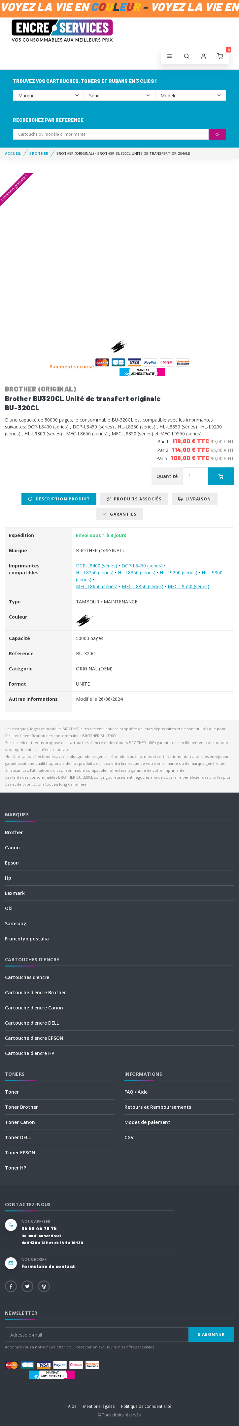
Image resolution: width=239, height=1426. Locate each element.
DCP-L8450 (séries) (142, 565)
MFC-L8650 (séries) (97, 586)
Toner (12, 1092)
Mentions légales (99, 1406)
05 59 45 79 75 (39, 1228)
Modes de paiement (147, 1122)
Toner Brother (21, 1107)
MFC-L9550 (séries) (188, 586)
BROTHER (39, 153)
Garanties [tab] (119, 514)
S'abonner (211, 1334)
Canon (12, 847)
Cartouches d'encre (27, 977)
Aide (72, 1406)
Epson (12, 863)
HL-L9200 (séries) (178, 572)
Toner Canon (20, 1122)
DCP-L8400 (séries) (96, 565)
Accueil (13, 153)
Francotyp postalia (27, 938)
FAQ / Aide (136, 1092)
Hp (8, 878)
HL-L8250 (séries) (95, 572)
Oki (9, 908)
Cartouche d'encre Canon (34, 1007)
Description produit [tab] (59, 499)
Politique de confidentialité (146, 1406)
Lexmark (15, 893)
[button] (186, 56)
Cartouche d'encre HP (29, 1053)
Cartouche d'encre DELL (32, 1023)
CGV (129, 1137)
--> (48, 95)
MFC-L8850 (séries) (142, 586)
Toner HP (15, 1168)
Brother (14, 832)
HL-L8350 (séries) (136, 572)
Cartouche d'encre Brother (35, 992)
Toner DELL (18, 1137)
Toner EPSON (20, 1152)
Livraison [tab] (194, 499)
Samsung (15, 923)
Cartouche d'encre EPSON (34, 1038)
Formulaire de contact (48, 1266)
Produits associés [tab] (133, 499)
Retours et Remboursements (157, 1107)
